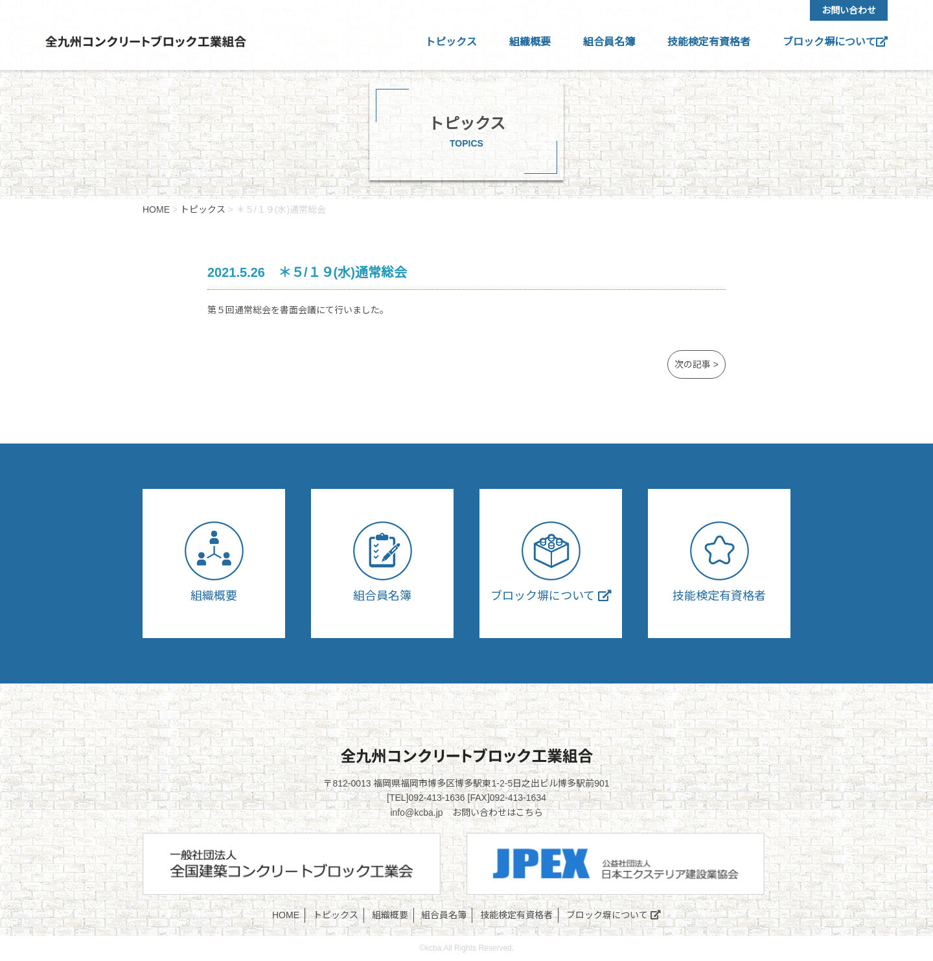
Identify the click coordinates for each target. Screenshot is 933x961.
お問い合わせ (849, 10)
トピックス (451, 41)
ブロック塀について (835, 41)
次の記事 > (696, 364)
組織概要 (530, 41)
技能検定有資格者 (708, 41)
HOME (285, 915)
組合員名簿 (609, 41)
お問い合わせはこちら (497, 812)
